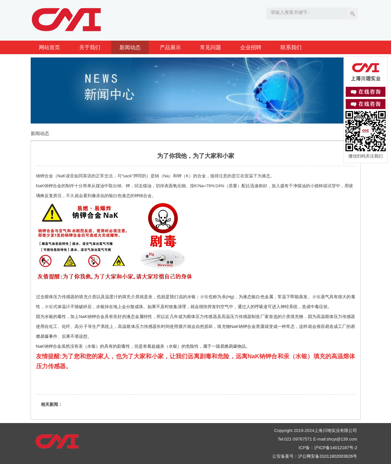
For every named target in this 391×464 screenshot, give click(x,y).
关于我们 (89, 47)
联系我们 (291, 47)
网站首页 (49, 47)
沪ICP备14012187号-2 (335, 447)
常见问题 (210, 47)
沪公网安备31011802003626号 (327, 456)
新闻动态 (130, 47)
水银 (204, 296)
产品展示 (170, 47)
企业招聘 (250, 47)
